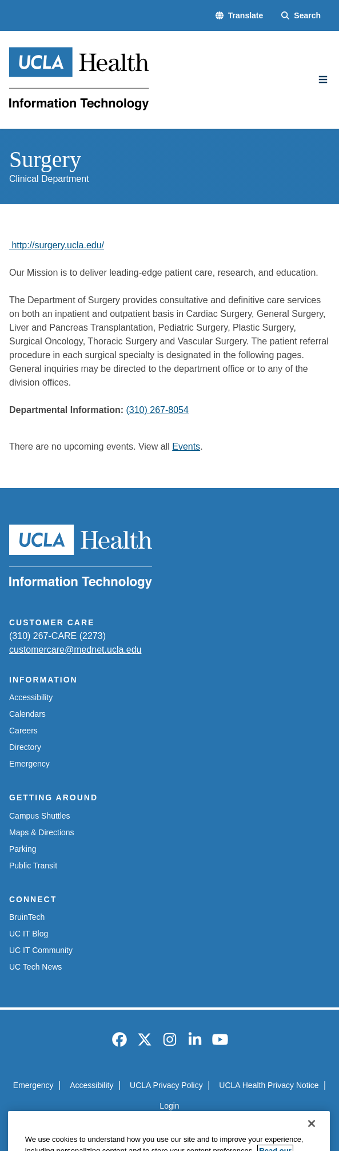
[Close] (311, 1134)
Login (169, 1105)
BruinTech (27, 917)
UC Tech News (35, 966)
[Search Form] (301, 15)
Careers (23, 730)
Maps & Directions (41, 832)
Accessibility (31, 697)
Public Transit (33, 865)
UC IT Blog (28, 933)
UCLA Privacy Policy (166, 1085)
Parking (22, 849)
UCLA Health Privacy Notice (268, 1085)
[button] (239, 15)
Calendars (27, 714)
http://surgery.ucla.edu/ (56, 245)
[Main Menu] (323, 79)
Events (186, 446)
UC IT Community (41, 950)
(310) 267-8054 (157, 410)
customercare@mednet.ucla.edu (75, 649)
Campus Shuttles (39, 815)
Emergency (29, 763)
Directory (25, 747)
